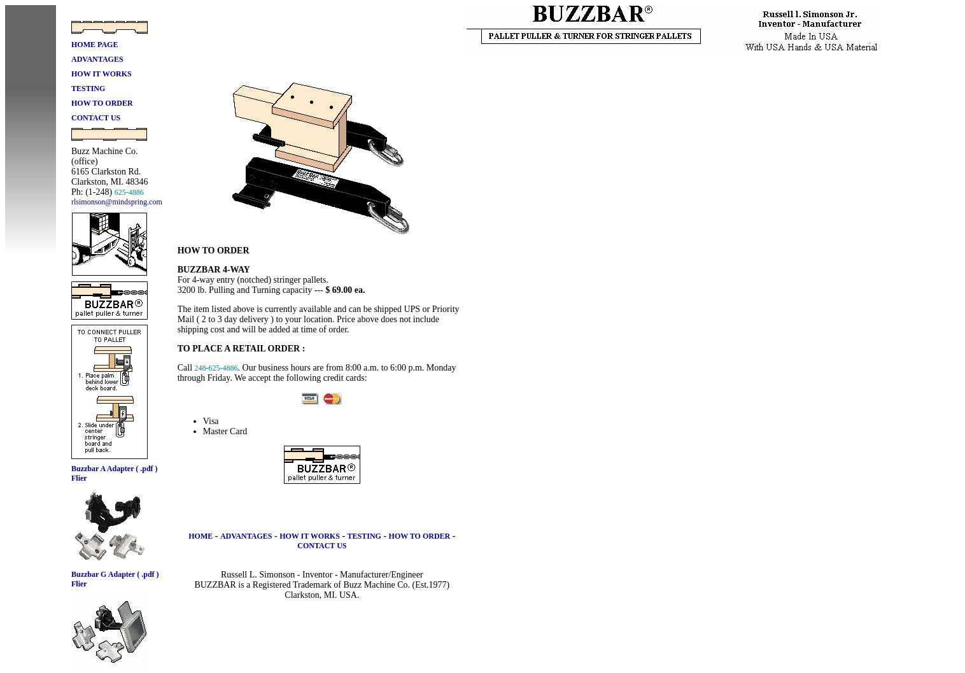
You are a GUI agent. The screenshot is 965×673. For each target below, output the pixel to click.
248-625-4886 (216, 368)
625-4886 (129, 192)
